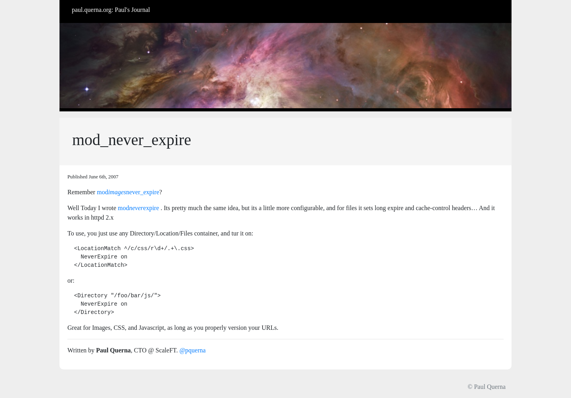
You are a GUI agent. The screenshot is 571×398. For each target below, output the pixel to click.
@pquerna (192, 350)
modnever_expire (128, 192)
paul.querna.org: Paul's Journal (111, 9)
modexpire (138, 208)
